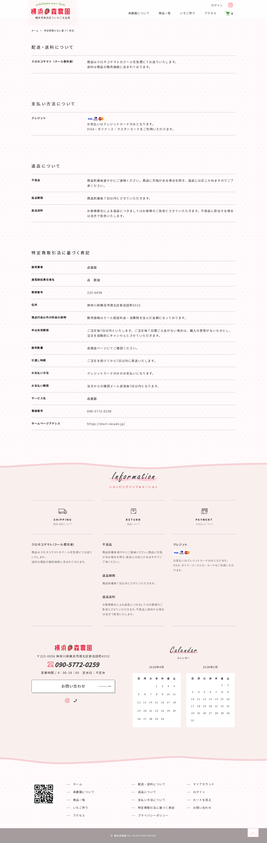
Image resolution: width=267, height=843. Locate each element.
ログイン (217, 5)
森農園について (136, 13)
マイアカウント (199, 784)
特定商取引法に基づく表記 (155, 808)
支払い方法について (150, 800)
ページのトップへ (258, 831)
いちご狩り (186, 13)
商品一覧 (163, 13)
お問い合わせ (198, 808)
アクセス (209, 13)
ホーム (35, 30)
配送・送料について (150, 784)
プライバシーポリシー (151, 815)
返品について (145, 792)
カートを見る (198, 800)
